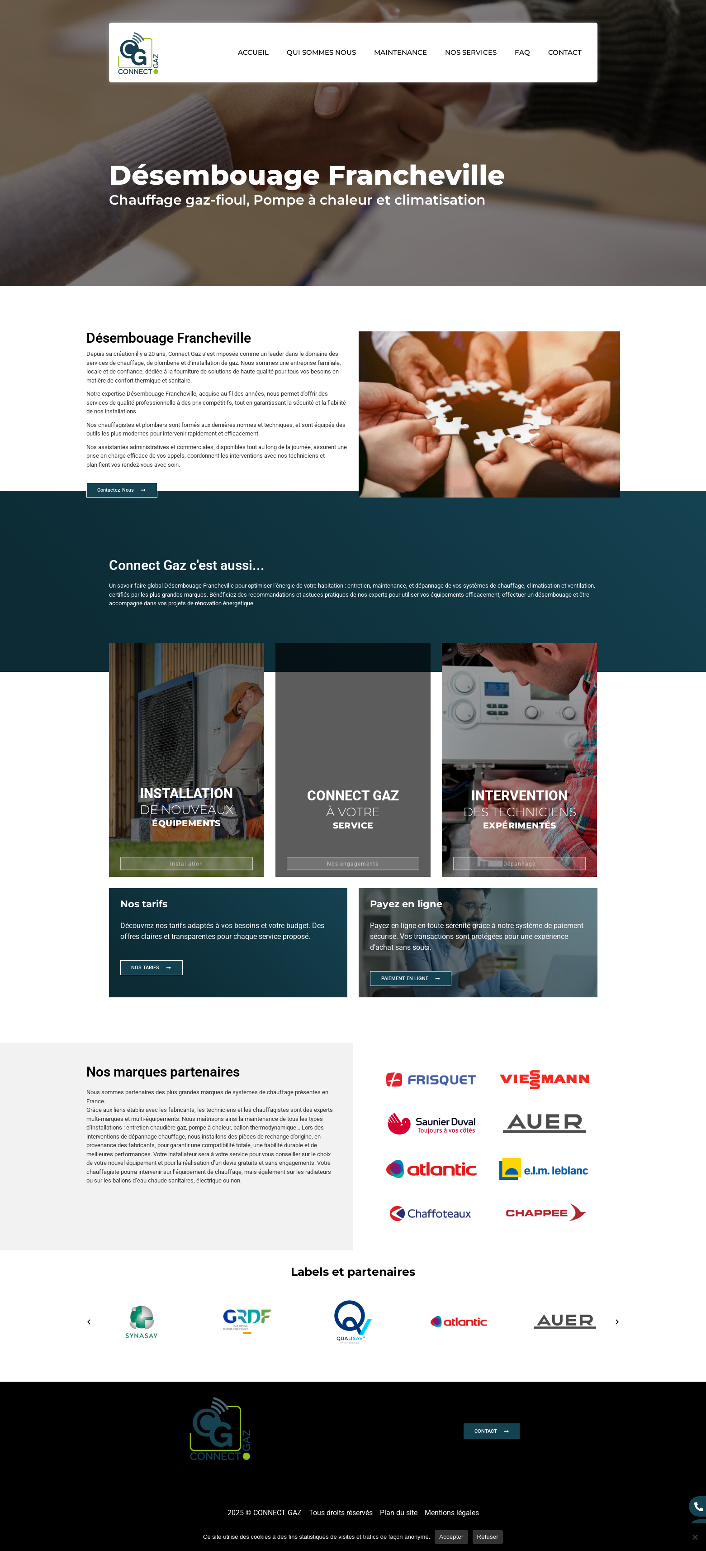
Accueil (253, 52)
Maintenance (400, 52)
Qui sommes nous (321, 52)
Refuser (487, 1536)
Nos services (471, 52)
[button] (85, 1343)
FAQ (522, 52)
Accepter (451, 1536)
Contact (565, 52)
